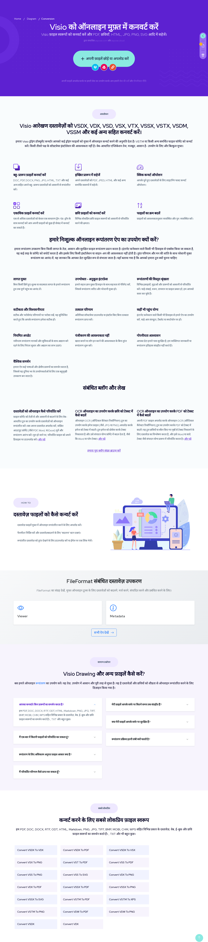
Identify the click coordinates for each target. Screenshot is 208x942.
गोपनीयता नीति (139, 81)
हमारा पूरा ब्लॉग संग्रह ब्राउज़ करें (104, 450)
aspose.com (101, 40)
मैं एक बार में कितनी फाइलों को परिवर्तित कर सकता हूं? (44, 737)
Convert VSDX (25, 924)
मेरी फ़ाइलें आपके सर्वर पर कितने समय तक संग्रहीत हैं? (137, 704)
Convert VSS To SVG (75, 874)
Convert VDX (70, 924)
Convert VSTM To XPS (122, 899)
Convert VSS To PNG (29, 874)
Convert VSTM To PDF (76, 899)
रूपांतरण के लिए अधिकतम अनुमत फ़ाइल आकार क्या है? (45, 754)
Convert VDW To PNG (122, 911)
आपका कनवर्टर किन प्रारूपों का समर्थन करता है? (41, 704)
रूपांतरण (40, 683)
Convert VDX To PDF (29, 887)
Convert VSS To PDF (121, 862)
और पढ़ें (41, 439)
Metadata (117, 616)
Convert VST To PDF (75, 862)
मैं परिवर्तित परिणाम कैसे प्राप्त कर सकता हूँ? (39, 772)
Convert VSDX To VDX (30, 850)
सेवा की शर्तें (124, 81)
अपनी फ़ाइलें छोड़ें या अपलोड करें (104, 58)
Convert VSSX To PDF (76, 887)
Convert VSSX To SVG (30, 899)
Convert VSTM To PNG (31, 911)
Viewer (22, 616)
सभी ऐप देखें (104, 632)
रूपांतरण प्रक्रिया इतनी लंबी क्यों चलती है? (131, 739)
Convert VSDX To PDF (76, 850)
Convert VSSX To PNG (122, 887)
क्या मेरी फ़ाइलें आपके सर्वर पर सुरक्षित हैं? (131, 722)
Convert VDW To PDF (75, 911)
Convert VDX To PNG (121, 874)
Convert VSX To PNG (29, 862)
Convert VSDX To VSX (122, 850)
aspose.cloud (117, 40)
